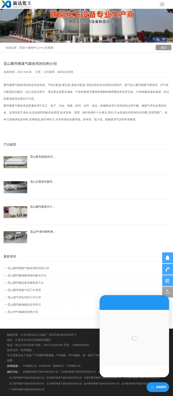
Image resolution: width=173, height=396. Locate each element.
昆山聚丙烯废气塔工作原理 (24, 290)
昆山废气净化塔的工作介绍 (24, 297)
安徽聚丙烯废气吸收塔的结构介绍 (40, 371)
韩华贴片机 (45, 365)
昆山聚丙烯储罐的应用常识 (24, 304)
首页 (22, 47)
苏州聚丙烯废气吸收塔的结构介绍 (64, 377)
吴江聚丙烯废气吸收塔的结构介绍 (26, 383)
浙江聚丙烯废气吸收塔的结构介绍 (26, 377)
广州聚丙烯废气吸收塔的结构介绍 (26, 389)
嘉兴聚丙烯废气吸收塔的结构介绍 (101, 383)
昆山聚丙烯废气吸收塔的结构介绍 (28, 268)
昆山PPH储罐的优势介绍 (23, 311)
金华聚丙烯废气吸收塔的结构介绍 (139, 383)
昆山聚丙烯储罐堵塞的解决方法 (27, 275)
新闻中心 (33, 47)
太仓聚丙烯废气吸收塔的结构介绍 (64, 383)
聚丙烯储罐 (47, 355)
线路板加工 (59, 365)
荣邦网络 (26, 350)
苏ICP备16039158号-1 (63, 334)
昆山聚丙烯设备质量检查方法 (26, 282)
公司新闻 (47, 47)
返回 (163, 47)
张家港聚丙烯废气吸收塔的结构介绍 (103, 377)
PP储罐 (61, 355)
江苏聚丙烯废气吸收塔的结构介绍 (78, 371)
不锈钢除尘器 (30, 365)
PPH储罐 (74, 355)
